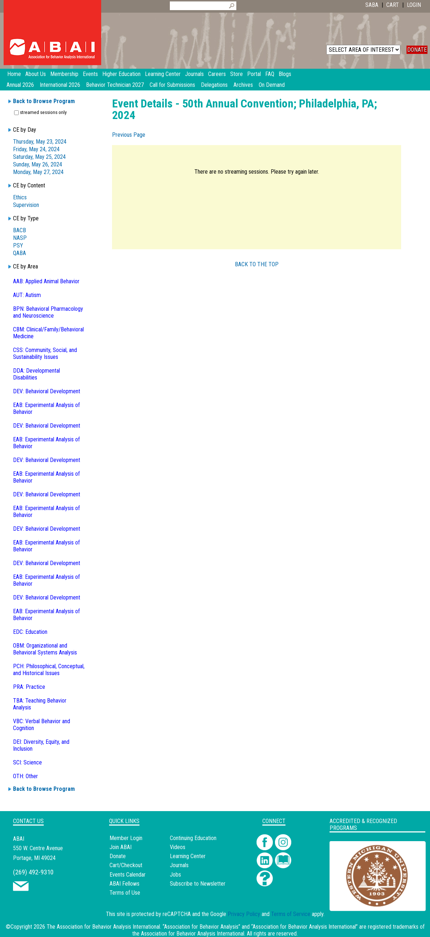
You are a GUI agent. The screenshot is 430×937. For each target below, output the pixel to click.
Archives (243, 84)
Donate (117, 856)
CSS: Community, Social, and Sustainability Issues (45, 353)
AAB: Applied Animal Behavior (46, 281)
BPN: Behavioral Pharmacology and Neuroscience (48, 312)
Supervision (26, 205)
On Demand (272, 84)
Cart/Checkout (125, 865)
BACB (19, 230)
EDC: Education (30, 631)
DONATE (417, 49)
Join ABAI (120, 847)
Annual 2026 (20, 84)
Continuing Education (193, 838)
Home (14, 74)
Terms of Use (124, 892)
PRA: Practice (29, 686)
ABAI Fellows (124, 883)
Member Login (125, 838)
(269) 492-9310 (33, 872)
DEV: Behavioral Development (46, 391)
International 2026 (60, 84)
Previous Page (128, 134)
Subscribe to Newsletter (197, 883)
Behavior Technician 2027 (115, 84)
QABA (19, 253)
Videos (177, 847)
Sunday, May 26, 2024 (37, 164)
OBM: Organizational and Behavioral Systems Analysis (45, 649)
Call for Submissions (172, 84)
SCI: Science (27, 762)
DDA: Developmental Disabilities (36, 374)
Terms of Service (290, 914)
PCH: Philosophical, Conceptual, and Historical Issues (49, 670)
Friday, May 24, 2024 (36, 149)
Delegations (214, 84)
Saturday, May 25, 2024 (39, 156)
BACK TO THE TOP (257, 264)
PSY (18, 245)
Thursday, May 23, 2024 (39, 141)
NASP (20, 237)
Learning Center (188, 856)
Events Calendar (127, 874)
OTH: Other (25, 776)
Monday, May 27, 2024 (38, 172)
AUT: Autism (27, 295)
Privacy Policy (244, 914)
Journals (179, 865)
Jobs (175, 874)
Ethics (20, 197)
